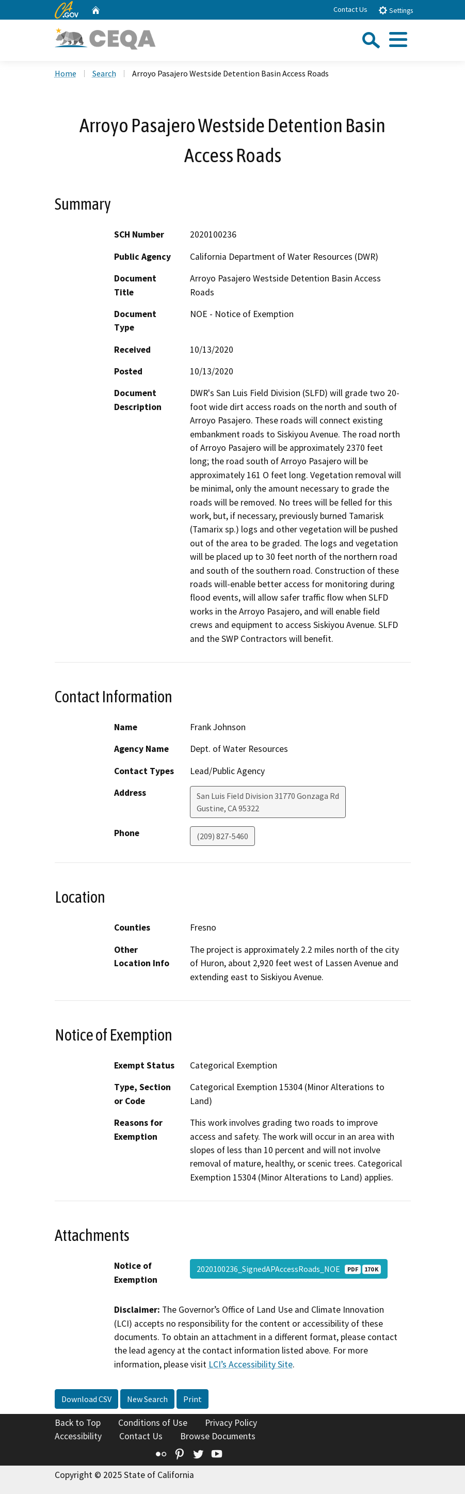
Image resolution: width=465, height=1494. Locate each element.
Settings (395, 10)
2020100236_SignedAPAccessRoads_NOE (289, 1269)
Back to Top (78, 1422)
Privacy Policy (231, 1422)
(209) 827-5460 (222, 836)
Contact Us (350, 9)
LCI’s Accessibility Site (251, 1364)
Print (192, 1399)
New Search (147, 1399)
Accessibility (78, 1436)
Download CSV (86, 1399)
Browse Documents (217, 1436)
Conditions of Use (152, 1422)
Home (65, 73)
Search (104, 73)
